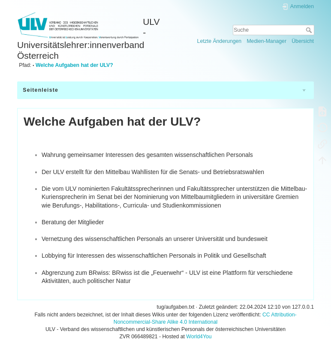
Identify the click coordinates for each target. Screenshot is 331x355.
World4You (198, 337)
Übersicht (303, 41)
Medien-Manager (266, 41)
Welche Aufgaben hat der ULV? (74, 65)
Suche (310, 30)
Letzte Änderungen (219, 41)
